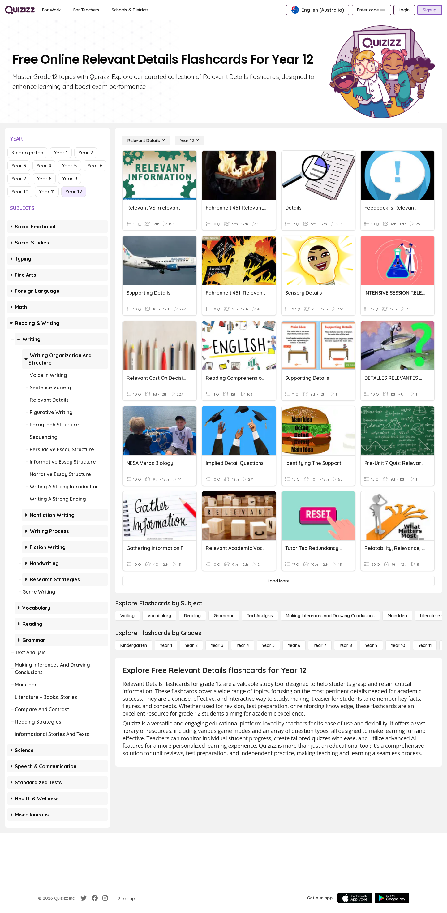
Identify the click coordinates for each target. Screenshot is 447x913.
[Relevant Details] (146, 140)
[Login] (404, 10)
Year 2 (85, 152)
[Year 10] (397, 645)
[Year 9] (371, 645)
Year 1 (61, 152)
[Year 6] (294, 645)
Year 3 (18, 165)
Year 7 (18, 178)
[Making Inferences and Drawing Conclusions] (330, 616)
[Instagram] (105, 898)
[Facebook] (95, 898)
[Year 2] (191, 645)
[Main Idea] (397, 616)
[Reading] (192, 616)
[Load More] (278, 581)
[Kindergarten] (133, 645)
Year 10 (19, 191)
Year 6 (95, 165)
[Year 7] (319, 645)
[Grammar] (223, 616)
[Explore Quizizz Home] (20, 10)
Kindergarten (27, 152)
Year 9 (69, 178)
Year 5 (69, 165)
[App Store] (354, 898)
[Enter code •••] (371, 10)
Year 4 (44, 165)
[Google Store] (392, 898)
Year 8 (44, 178)
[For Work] (51, 10)
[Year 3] (217, 645)
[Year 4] (242, 645)
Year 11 (47, 191)
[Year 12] (189, 140)
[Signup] (429, 10)
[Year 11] (425, 645)
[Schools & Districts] (130, 10)
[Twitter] (83, 898)
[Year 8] (345, 645)
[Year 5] (268, 645)
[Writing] (127, 616)
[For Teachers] (86, 10)
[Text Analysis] (260, 616)
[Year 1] (166, 645)
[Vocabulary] (159, 616)
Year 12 (73, 191)
